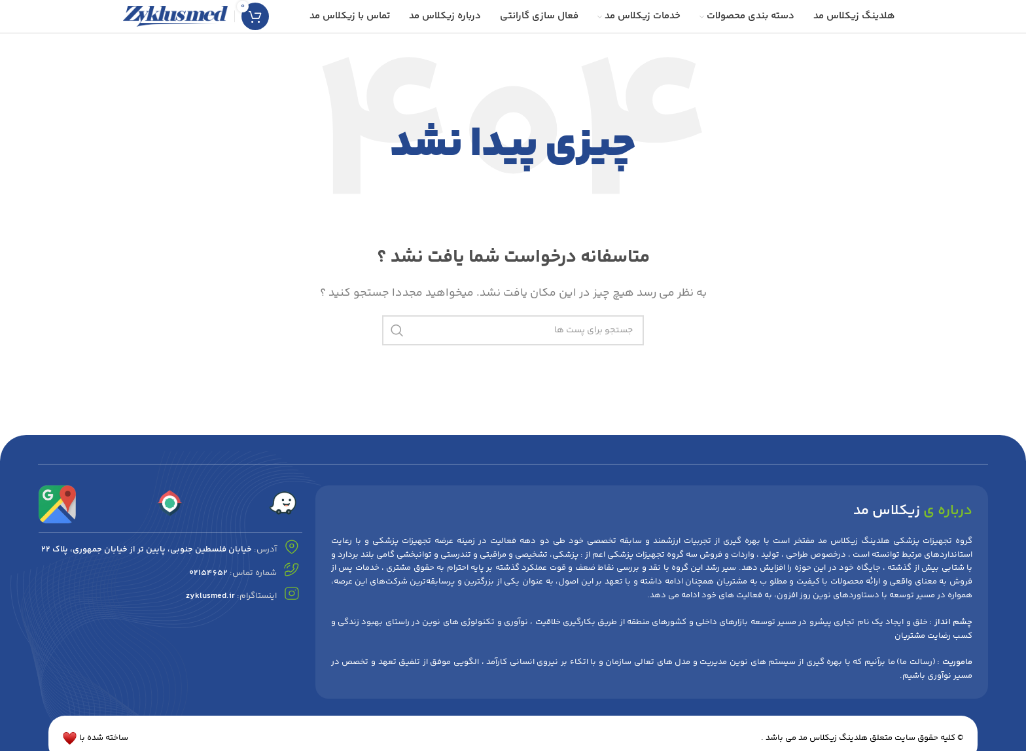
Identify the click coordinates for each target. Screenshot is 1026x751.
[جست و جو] (513, 330)
